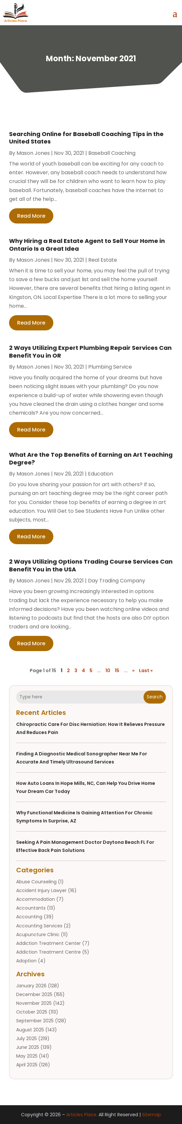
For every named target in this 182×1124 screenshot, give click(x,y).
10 (107, 670)
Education (100, 473)
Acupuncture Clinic (37, 934)
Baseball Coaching (111, 153)
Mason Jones (33, 153)
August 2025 (30, 1030)
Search (155, 697)
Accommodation (35, 899)
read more (31, 216)
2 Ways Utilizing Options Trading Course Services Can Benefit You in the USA (91, 565)
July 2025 (26, 1038)
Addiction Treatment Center (48, 943)
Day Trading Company (116, 580)
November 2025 (34, 1003)
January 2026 (31, 985)
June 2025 (27, 1047)
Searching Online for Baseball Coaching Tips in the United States (86, 137)
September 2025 (35, 1020)
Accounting (29, 916)
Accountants (31, 908)
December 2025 (34, 994)
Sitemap (151, 1114)
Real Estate (102, 260)
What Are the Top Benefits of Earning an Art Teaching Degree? (91, 458)
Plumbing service (110, 367)
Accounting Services (39, 926)
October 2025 (31, 1012)
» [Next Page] (133, 670)
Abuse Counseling (36, 881)
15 (117, 670)
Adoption (26, 961)
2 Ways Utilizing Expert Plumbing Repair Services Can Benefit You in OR (90, 351)
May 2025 (26, 1056)
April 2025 (26, 1064)
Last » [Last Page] (146, 670)
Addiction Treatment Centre (48, 952)
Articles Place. (81, 1114)
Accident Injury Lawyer (41, 890)
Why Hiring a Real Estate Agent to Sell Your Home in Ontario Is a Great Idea (87, 244)
